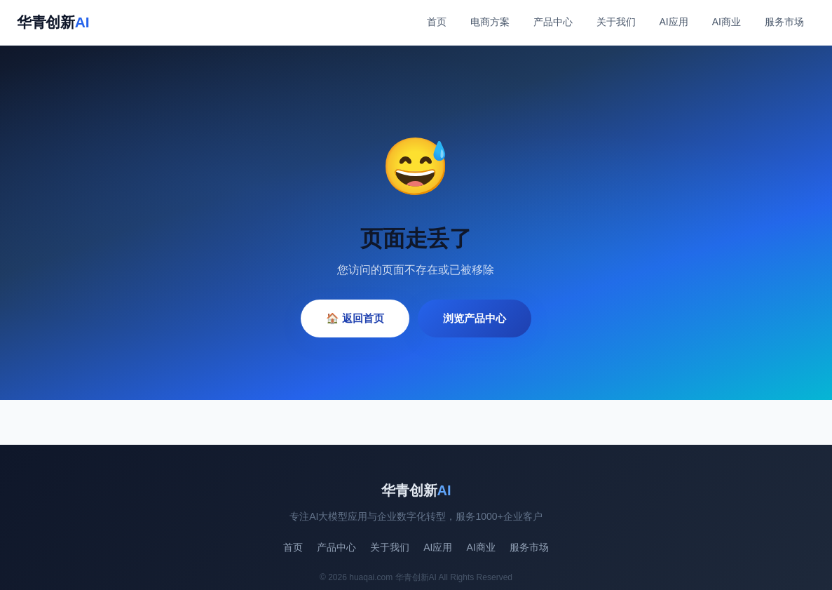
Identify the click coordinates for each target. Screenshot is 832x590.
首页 (436, 21)
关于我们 (616, 21)
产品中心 (553, 21)
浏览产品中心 (474, 318)
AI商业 (726, 21)
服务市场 (784, 21)
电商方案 (490, 21)
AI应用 (674, 21)
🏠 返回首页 (355, 318)
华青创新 (53, 22)
